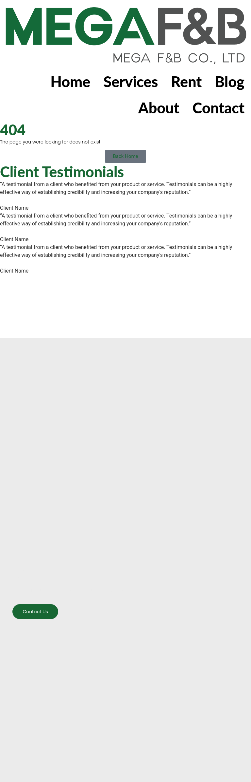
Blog (229, 81)
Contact (218, 108)
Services (130, 81)
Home (70, 81)
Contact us (35, 611)
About (158, 108)
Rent (186, 81)
